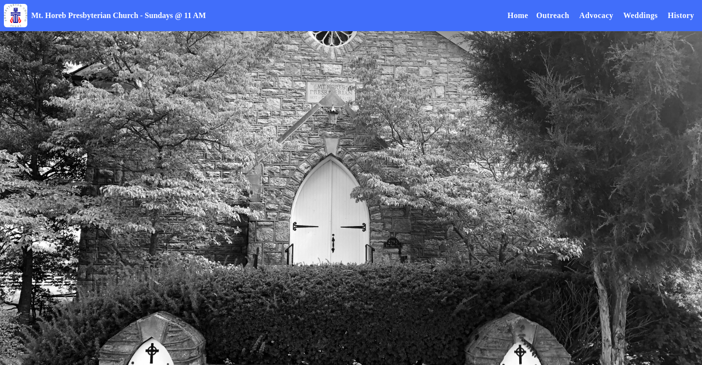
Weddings (640, 15)
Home (517, 15)
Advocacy (596, 15)
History (681, 15)
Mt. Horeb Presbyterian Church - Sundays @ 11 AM (118, 15)
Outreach (552, 15)
